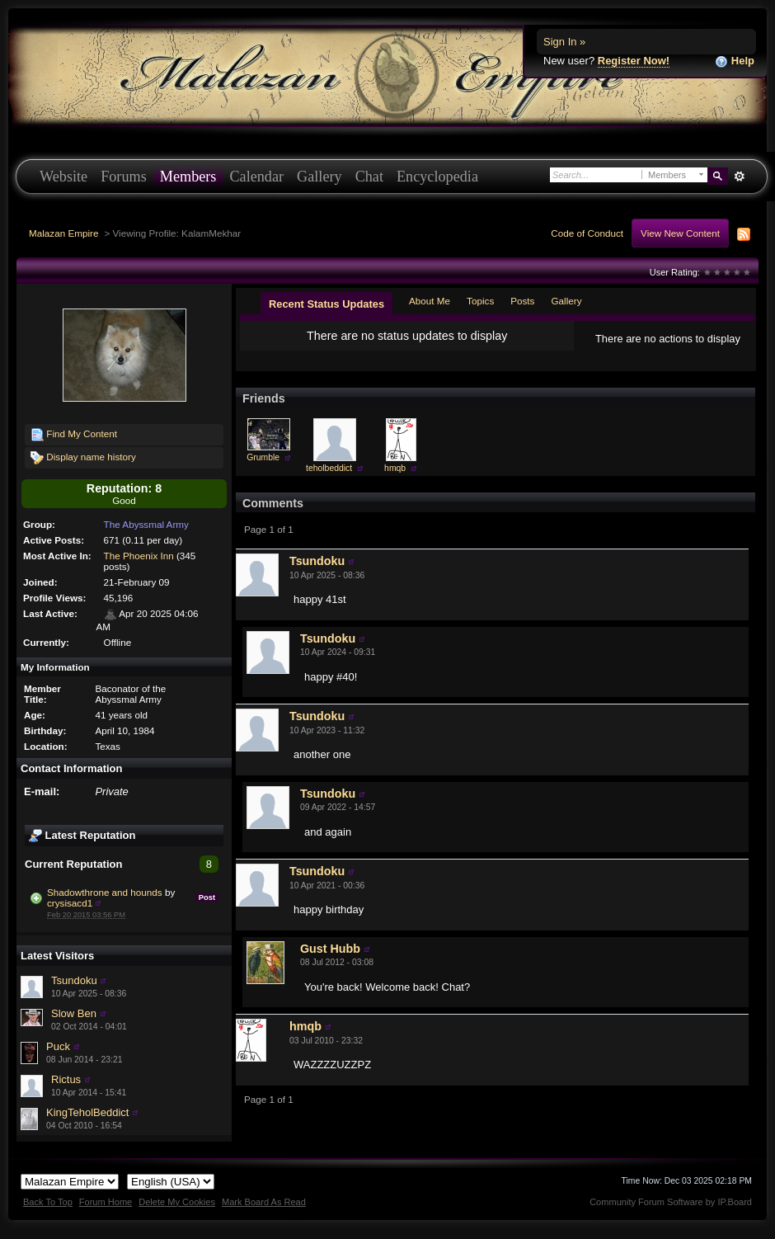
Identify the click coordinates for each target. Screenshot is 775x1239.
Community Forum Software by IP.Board (670, 1202)
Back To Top (48, 1202)
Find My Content (74, 434)
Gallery (319, 176)
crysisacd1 (69, 902)
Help (734, 61)
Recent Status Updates (326, 304)
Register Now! (633, 60)
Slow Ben (73, 1013)
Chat (369, 176)
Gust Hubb (330, 948)
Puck (58, 1046)
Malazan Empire (63, 233)
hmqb (395, 468)
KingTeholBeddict (87, 1112)
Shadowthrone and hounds (104, 892)
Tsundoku (74, 980)
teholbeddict (329, 468)
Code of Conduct (587, 233)
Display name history (83, 457)
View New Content (680, 233)
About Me (429, 300)
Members (188, 176)
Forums (124, 176)
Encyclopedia (437, 176)
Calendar (256, 176)
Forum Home (105, 1202)
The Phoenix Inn (139, 555)
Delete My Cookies (177, 1202)
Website (63, 176)
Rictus (66, 1079)
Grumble (263, 457)
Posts (522, 300)
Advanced (739, 176)
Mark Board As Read (264, 1202)
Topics (480, 300)
